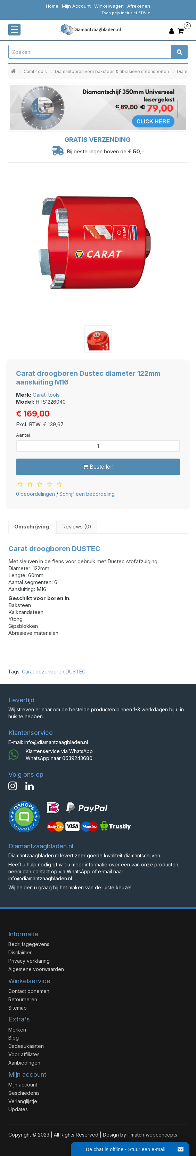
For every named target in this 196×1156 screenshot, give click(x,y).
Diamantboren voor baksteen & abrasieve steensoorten (112, 71)
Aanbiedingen (24, 1063)
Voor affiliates (24, 1054)
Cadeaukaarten (26, 1046)
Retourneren (22, 999)
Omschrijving (31, 526)
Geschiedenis (24, 1093)
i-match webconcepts (152, 1135)
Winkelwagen (109, 6)
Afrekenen (138, 6)
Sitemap (17, 1008)
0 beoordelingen (35, 494)
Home (52, 6)
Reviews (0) (76, 526)
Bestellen (98, 466)
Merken (17, 1030)
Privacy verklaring (29, 961)
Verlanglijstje (22, 1101)
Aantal (23, 435)
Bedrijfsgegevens (28, 944)
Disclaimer (20, 952)
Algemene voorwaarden (36, 969)
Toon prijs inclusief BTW (125, 13)
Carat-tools (35, 71)
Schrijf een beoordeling (87, 494)
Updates (18, 1109)
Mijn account (22, 1085)
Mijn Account (76, 6)
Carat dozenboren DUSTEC (53, 671)
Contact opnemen (28, 991)
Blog (13, 1038)
